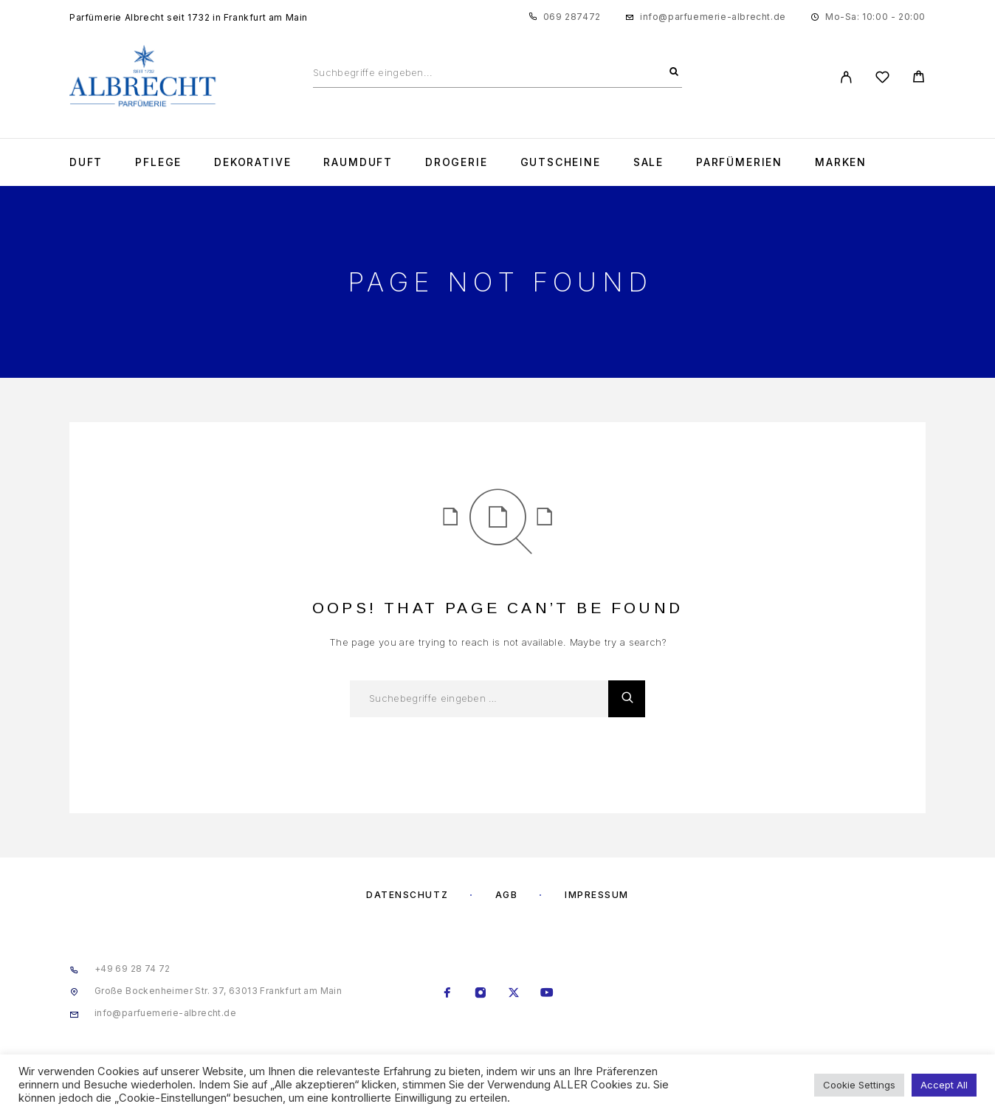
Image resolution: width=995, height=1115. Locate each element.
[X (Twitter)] (514, 994)
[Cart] (919, 78)
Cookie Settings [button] (859, 1085)
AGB (506, 894)
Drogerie (456, 162)
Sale (648, 162)
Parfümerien (739, 162)
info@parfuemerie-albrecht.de (713, 16)
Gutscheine (560, 162)
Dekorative (252, 162)
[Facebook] (447, 994)
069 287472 (572, 16)
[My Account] (846, 77)
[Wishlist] (882, 79)
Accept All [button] (944, 1085)
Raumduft (358, 162)
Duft (86, 162)
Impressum (597, 894)
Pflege (158, 162)
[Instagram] (481, 994)
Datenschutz (407, 894)
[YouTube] (547, 994)
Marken (841, 162)
